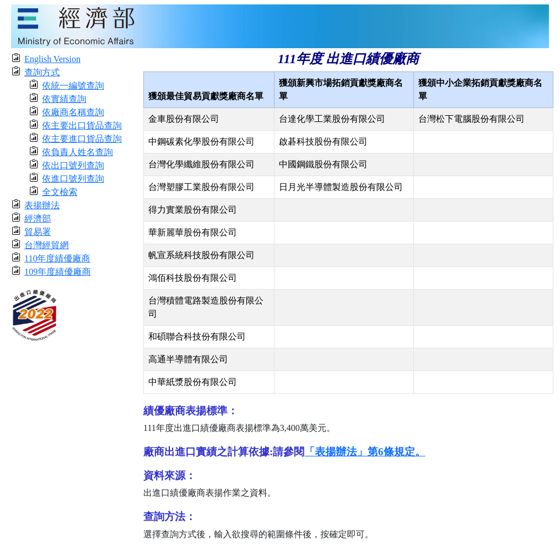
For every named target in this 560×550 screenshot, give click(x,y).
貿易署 (37, 232)
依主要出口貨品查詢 (82, 125)
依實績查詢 (64, 99)
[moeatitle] (280, 25)
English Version (52, 59)
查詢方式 (42, 72)
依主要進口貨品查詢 (82, 138)
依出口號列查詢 (73, 165)
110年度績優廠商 (57, 258)
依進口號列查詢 (73, 178)
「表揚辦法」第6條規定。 (364, 452)
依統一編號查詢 (73, 85)
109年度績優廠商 (57, 271)
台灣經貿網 (46, 245)
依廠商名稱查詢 (73, 112)
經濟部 (37, 218)
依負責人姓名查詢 (77, 152)
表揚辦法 (42, 205)
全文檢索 (59, 192)
